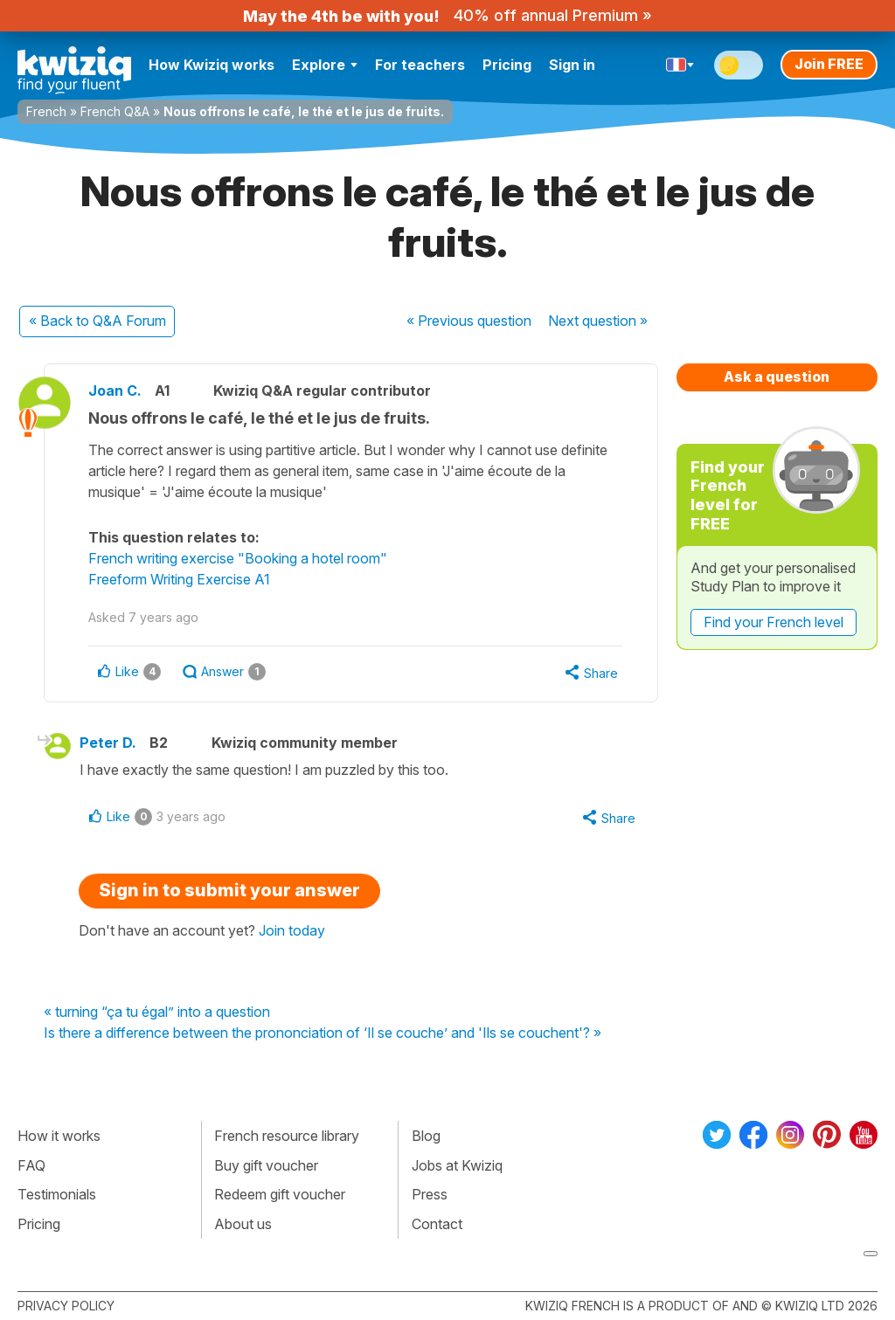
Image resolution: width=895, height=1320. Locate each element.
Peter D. (108, 742)
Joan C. (115, 390)
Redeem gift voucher (279, 1194)
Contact (437, 1224)
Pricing (506, 64)
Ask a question (776, 376)
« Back (97, 320)
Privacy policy (65, 1305)
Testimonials (56, 1194)
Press (430, 1194)
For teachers (420, 64)
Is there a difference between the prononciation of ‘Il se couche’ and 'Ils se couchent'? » (322, 1033)
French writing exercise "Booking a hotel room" (237, 558)
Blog (426, 1135)
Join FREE (829, 64)
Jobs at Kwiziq (457, 1165)
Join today (292, 930)
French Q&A (114, 111)
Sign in (572, 64)
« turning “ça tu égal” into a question (157, 1012)
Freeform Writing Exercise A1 (179, 579)
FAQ (31, 1165)
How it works (59, 1135)
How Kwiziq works (211, 64)
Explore (324, 64)
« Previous (468, 320)
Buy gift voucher (266, 1165)
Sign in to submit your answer (229, 890)
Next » (598, 320)
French (46, 111)
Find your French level (773, 622)
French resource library (286, 1135)
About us (243, 1224)
